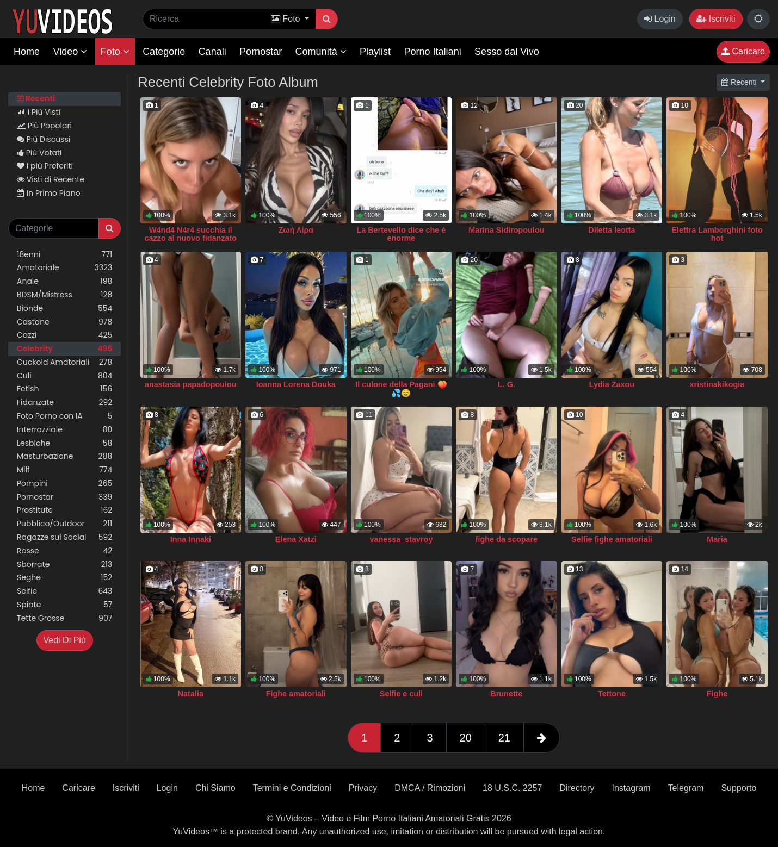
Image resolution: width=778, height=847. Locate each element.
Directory (576, 788)
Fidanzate (64, 402)
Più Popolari (44, 125)
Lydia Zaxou (611, 384)
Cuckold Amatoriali (64, 362)
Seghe (64, 577)
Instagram (631, 788)
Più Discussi (43, 139)
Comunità (321, 51)
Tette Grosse (64, 618)
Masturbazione (64, 456)
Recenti (36, 98)
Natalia (190, 693)
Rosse (64, 551)
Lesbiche (64, 443)
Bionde (64, 308)
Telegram (686, 788)
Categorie (164, 51)
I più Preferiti (45, 165)
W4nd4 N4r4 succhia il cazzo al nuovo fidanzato (191, 234)
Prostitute (64, 510)
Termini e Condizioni (292, 788)
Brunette (506, 693)
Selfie (64, 591)
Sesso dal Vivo (506, 51)
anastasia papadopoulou (191, 384)
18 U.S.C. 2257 (512, 788)
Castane (64, 322)
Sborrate (64, 564)
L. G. (506, 384)
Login (660, 18)
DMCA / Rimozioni (429, 788)
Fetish (64, 389)
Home (27, 51)
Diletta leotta (611, 230)
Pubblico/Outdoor (64, 524)
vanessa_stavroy (401, 539)
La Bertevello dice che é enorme (401, 234)
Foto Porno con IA (64, 416)
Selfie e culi (401, 693)
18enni (64, 254)
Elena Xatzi (296, 539)
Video (70, 51)
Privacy (363, 788)
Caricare (743, 51)
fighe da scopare (507, 539)
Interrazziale (64, 429)
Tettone (612, 693)
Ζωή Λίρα (296, 230)
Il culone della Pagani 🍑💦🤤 (401, 388)
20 (466, 738)
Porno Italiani (432, 51)
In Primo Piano (49, 193)
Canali (212, 51)
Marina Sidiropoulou (506, 230)
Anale (64, 281)
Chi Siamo (215, 788)
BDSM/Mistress (64, 295)
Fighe (717, 693)
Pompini (64, 483)
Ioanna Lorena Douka (296, 384)
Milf (64, 470)
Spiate (64, 605)
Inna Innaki (190, 539)
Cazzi (64, 335)
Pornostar (260, 51)
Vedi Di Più (65, 640)
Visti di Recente (50, 179)
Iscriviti (715, 18)
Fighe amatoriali (296, 693)
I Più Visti (38, 112)
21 (504, 738)
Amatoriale (64, 267)
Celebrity (64, 348)
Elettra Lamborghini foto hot (716, 234)
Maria (717, 539)
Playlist (375, 51)
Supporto (738, 788)
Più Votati (39, 152)
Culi (64, 376)
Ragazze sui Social (64, 537)
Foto (115, 51)
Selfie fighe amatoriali (611, 539)
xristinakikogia (717, 384)
